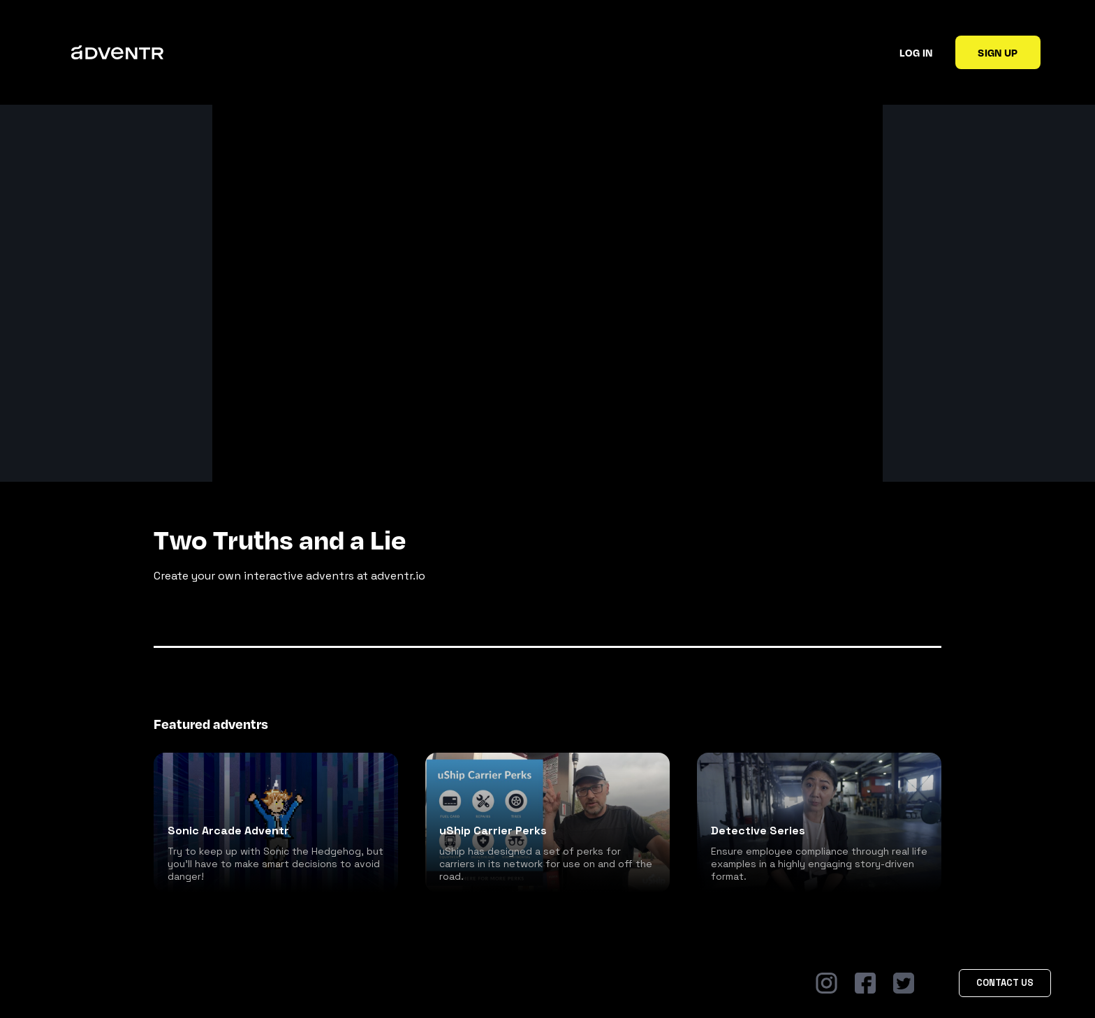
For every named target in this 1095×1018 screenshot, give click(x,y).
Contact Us (1005, 983)
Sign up (997, 52)
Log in (915, 52)
